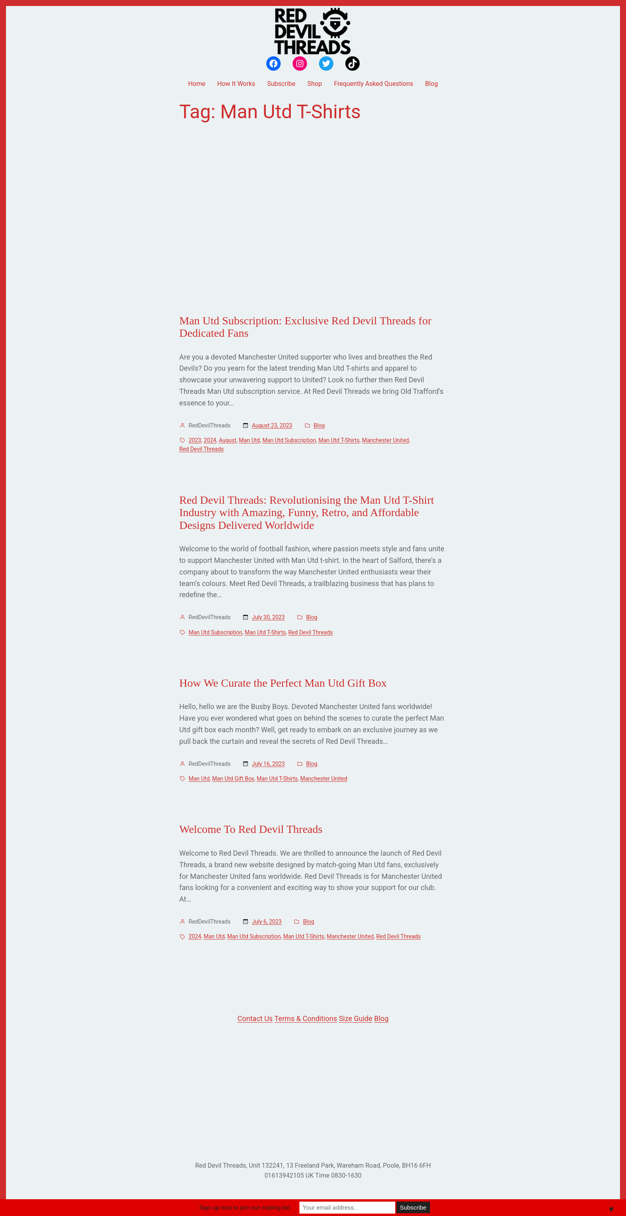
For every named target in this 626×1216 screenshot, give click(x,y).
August (227, 440)
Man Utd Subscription (289, 440)
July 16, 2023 (268, 764)
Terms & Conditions (305, 1018)
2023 (195, 440)
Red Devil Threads (201, 449)
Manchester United (385, 440)
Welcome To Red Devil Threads (251, 829)
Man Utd (249, 440)
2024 (210, 440)
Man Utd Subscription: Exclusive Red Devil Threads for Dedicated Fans (305, 327)
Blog (319, 425)
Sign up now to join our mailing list (244, 1207)
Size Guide (355, 1018)
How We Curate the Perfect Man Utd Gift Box (283, 683)
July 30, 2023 (268, 617)
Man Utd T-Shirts (339, 440)
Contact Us (255, 1018)
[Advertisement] (313, 218)
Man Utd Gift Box (233, 778)
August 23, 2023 (272, 425)
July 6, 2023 (267, 921)
